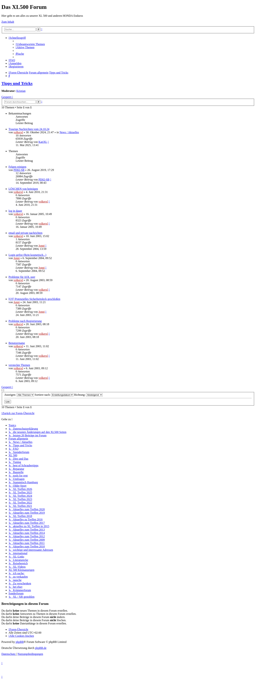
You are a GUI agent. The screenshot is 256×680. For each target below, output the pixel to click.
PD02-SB (19, 169)
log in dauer (15, 210)
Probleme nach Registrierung (25, 320)
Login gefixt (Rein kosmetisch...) (27, 254)
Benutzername (17, 343)
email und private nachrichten (25, 232)
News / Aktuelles (69, 132)
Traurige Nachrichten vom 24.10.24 (29, 129)
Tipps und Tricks (17, 83)
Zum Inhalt (7, 21)
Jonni (41, 245)
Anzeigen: (19, 394)
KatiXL (42, 141)
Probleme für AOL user (22, 276)
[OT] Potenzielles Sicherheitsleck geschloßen (34, 298)
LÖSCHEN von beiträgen (23, 188)
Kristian (21, 90)
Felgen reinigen (17, 166)
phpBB (20, 641)
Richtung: (88, 394)
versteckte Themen (19, 365)
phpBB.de (40, 647)
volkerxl (18, 132)
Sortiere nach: (54, 394)
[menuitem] (30, 44)
